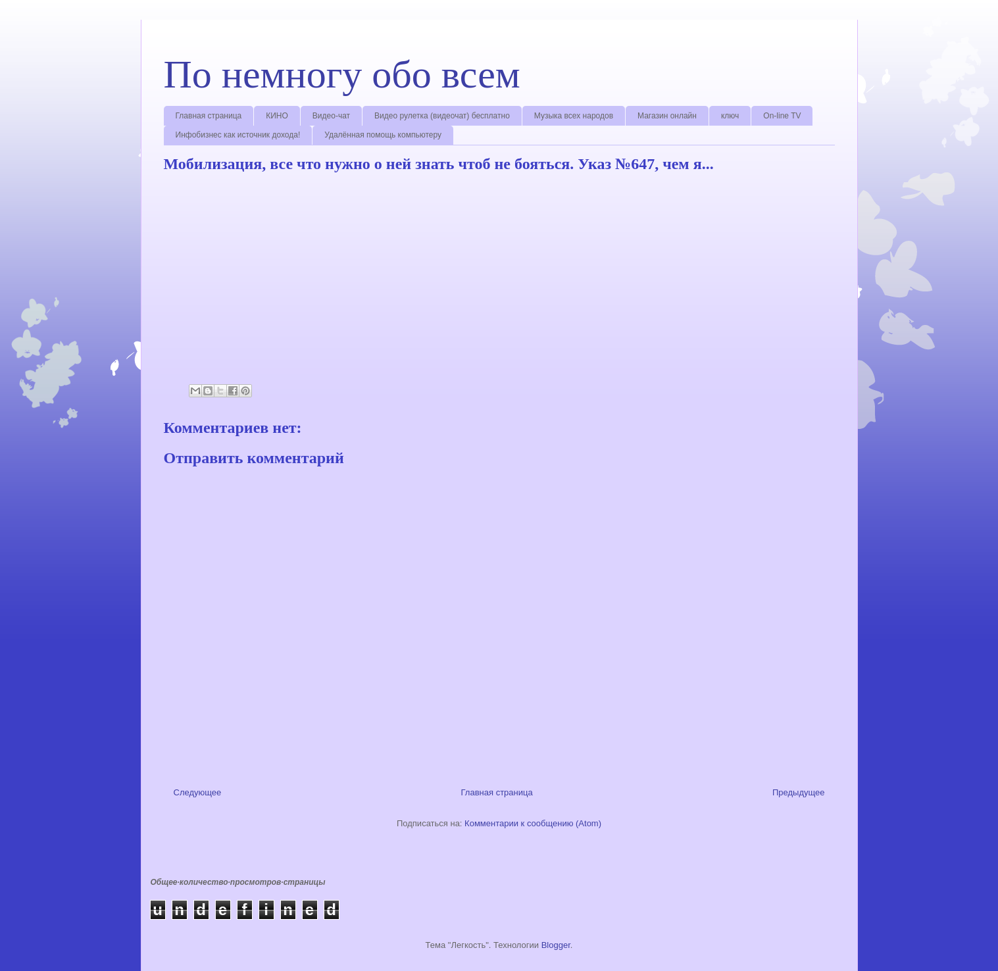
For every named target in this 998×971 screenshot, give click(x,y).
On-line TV (782, 115)
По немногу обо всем (342, 74)
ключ (730, 115)
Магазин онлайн (667, 115)
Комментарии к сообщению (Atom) (532, 823)
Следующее (198, 792)
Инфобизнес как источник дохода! (238, 134)
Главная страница (209, 115)
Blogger (555, 945)
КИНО (277, 115)
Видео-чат (331, 115)
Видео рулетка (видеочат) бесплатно (442, 115)
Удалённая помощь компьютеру (382, 134)
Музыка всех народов (573, 115)
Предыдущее (798, 792)
